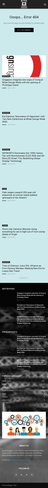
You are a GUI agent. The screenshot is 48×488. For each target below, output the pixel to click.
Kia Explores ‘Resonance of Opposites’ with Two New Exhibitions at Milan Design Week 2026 (23, 119)
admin (4, 88)
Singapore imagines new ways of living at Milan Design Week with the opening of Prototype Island (22, 82)
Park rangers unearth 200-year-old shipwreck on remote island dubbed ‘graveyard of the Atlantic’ (19, 195)
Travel (4, 189)
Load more (24, 278)
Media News (6, 76)
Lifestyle (5, 225)
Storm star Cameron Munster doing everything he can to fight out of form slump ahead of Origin (23, 232)
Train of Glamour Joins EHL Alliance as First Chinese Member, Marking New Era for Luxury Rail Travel (23, 268)
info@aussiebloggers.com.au (20, 460)
